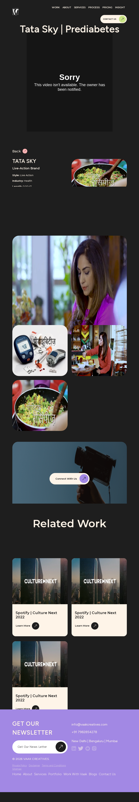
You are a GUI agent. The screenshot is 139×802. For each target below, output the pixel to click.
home (16, 774)
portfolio (55, 774)
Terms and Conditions (54, 765)
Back (19, 152)
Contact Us (114, 19)
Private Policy (19, 765)
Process (94, 7)
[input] (40, 746)
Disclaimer (34, 765)
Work (56, 7)
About (67, 7)
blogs (93, 774)
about (27, 774)
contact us (107, 774)
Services (80, 7)
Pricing (107, 7)
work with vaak (75, 774)
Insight (120, 7)
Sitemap (17, 768)
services (40, 774)
